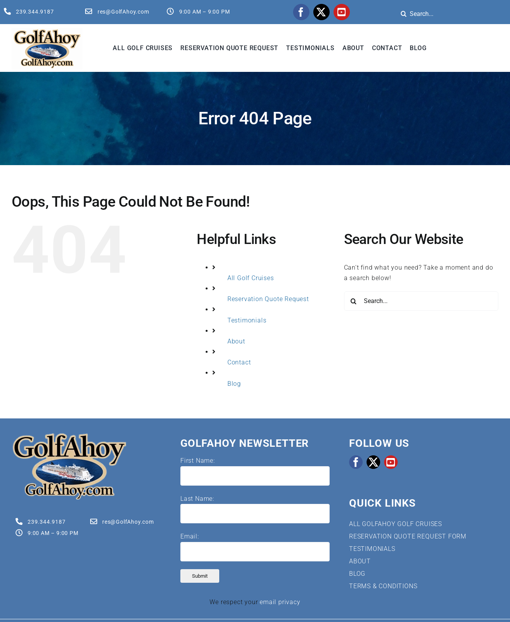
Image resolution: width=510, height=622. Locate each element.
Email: (189, 536)
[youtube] (342, 12)
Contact (239, 362)
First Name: (197, 460)
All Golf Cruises (250, 278)
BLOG (357, 573)
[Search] (403, 13)
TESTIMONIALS (372, 548)
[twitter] (321, 12)
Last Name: (197, 498)
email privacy (280, 602)
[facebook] (301, 12)
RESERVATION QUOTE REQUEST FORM (407, 536)
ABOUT (360, 561)
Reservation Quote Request (268, 299)
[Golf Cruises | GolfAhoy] (69, 435)
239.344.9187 (35, 12)
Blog (234, 383)
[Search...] (421, 301)
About (236, 341)
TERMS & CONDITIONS (383, 586)
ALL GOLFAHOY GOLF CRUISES (395, 524)
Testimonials (247, 320)
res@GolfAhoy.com (123, 12)
